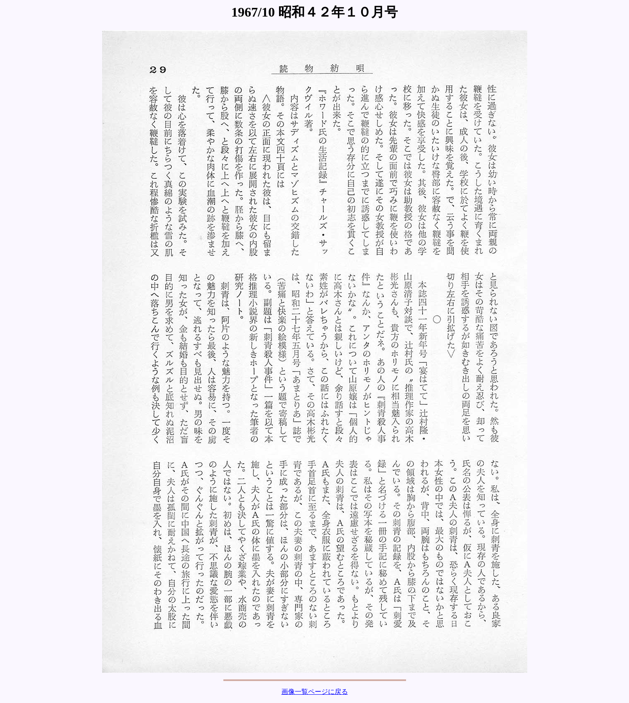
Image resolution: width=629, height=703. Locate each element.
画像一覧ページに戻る (314, 691)
